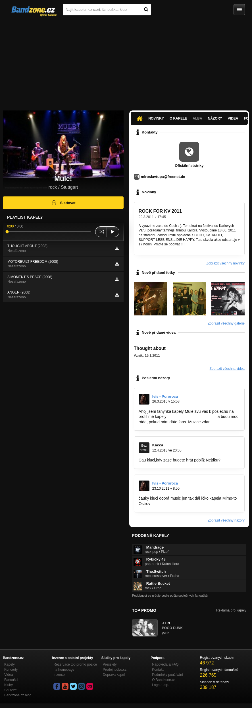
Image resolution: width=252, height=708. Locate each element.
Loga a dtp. (160, 685)
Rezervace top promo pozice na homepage (75, 667)
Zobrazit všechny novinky (225, 263)
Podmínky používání (167, 675)
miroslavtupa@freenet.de (163, 177)
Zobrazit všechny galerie (226, 323)
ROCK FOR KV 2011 (160, 211)
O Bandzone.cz (163, 680)
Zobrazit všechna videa (227, 369)
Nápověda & (165, 664)
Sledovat (63, 203)
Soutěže (10, 690)
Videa (233, 118)
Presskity (110, 664)
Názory (215, 118)
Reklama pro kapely (231, 610)
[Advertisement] (126, 62)
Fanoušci (11, 680)
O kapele (178, 118)
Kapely (9, 664)
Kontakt (158, 670)
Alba (197, 118)
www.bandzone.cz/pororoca (192, 416)
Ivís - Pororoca (165, 396)
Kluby (8, 685)
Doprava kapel (114, 675)
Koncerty (11, 670)
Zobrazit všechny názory (226, 520)
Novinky (156, 118)
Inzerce (58, 675)
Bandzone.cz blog (17, 695)
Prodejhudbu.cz (114, 670)
